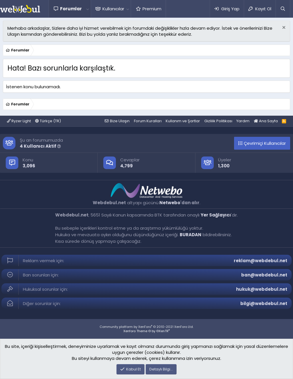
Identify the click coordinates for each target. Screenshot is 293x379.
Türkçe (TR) (48, 121)
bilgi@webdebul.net (263, 303)
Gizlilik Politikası (218, 121)
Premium (151, 9)
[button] (87, 8)
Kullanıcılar (113, 9)
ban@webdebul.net (264, 275)
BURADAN (190, 235)
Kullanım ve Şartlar (183, 121)
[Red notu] (283, 28)
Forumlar (71, 9)
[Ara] (283, 8)
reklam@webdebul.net (260, 261)
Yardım (243, 121)
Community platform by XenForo (146, 326)
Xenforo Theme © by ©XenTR (146, 331)
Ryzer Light (19, 121)
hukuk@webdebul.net (261, 289)
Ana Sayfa (266, 121)
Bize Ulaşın (120, 121)
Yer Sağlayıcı (216, 215)
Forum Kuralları (148, 121)
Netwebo (169, 203)
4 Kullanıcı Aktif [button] (40, 146)
